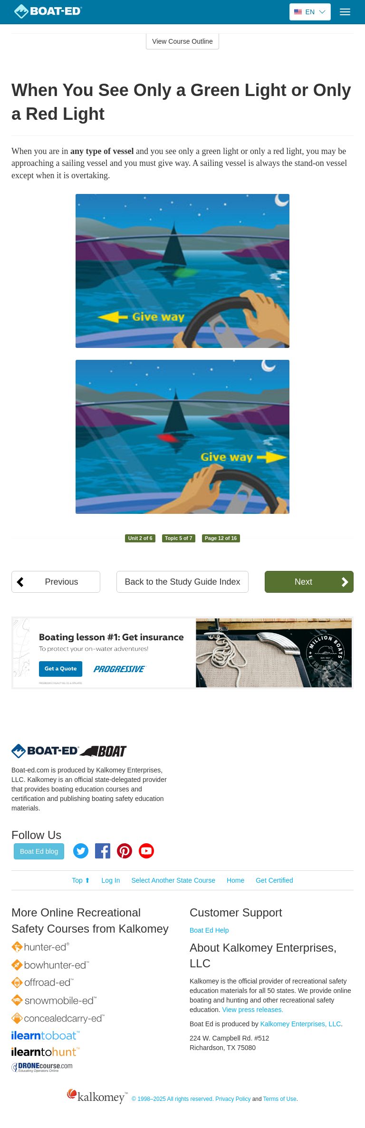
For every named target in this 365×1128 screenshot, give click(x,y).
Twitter (80, 850)
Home (235, 880)
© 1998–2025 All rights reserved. (173, 1099)
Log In (111, 880)
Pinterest (124, 850)
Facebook (102, 850)
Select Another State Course (173, 880)
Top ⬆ (81, 880)
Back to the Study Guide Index (182, 582)
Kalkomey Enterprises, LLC (300, 1024)
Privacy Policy (232, 1099)
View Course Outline (182, 41)
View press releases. (253, 1009)
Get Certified (274, 880)
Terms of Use (280, 1099)
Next (303, 582)
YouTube (146, 850)
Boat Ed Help (209, 930)
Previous (61, 582)
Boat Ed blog (39, 851)
